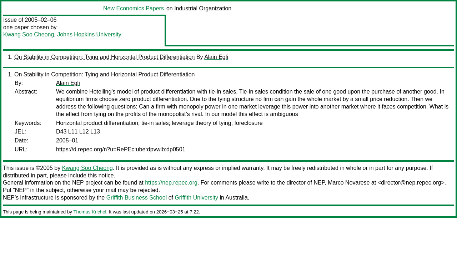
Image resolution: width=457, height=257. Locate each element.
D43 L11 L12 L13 (78, 131)
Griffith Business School (136, 198)
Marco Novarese (349, 183)
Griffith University (196, 198)
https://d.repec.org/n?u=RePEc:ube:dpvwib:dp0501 (120, 149)
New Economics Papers (133, 8)
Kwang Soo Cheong (28, 34)
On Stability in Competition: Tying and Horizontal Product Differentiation (104, 57)
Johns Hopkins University (89, 34)
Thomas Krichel (89, 212)
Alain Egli (216, 57)
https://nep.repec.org (171, 183)
